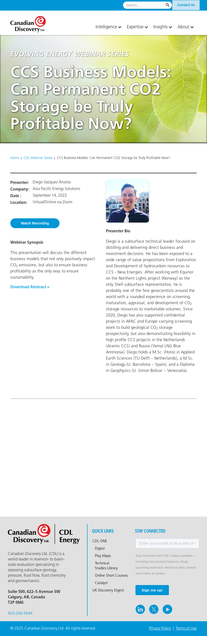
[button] (108, 27)
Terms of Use (186, 628)
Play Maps (103, 556)
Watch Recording (35, 223)
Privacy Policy (160, 628)
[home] (34, 22)
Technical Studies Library (106, 566)
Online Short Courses (111, 575)
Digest (100, 548)
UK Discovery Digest (108, 590)
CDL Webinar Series (38, 158)
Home (14, 158)
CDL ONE (99, 541)
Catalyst (101, 583)
